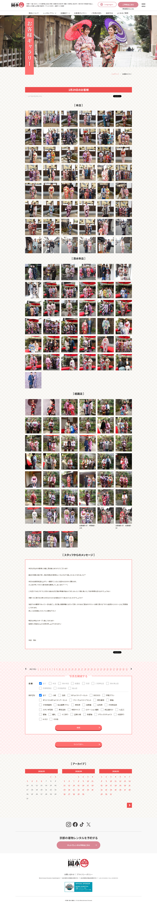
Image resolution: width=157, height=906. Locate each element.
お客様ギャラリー (80, 13)
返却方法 (109, 13)
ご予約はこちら (128, 4)
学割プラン (110, 695)
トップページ (115, 74)
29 (120, 669)
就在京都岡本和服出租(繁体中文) (89, 878)
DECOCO (96, 695)
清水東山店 (114, 683)
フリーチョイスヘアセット (82, 700)
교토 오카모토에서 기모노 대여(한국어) (108, 878)
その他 (55, 719)
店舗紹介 (64, 13)
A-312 (45, 719)
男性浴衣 (62, 710)
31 (127, 669)
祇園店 (77, 683)
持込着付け (109, 710)
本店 (54, 683)
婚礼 (54, 714)
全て (44, 683)
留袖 (44, 714)
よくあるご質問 (122, 13)
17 (82, 669)
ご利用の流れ (96, 13)
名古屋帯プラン (63, 705)
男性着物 (100, 700)
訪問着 (88, 705)
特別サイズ (76, 710)
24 (104, 669)
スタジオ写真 (48, 710)
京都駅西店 (47, 688)
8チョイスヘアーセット (79, 695)
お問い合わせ (69, 874)
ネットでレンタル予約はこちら (78, 845)
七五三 (121, 710)
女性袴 (99, 705)
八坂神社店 (99, 683)
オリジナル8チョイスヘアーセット (55, 700)
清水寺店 (65, 683)
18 (85, 669)
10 (60, 669)
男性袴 (77, 705)
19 (88, 669)
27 (114, 669)
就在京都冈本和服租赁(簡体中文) (70, 878)
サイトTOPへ (78, 744)
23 (101, 669)
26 (111, 669)
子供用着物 (47, 705)
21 (95, 669)
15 (75, 669)
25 (107, 669)
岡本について (34, 13)
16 (79, 669)
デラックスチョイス (105, 714)
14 (72, 669)
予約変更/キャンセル (128, 9)
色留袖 (89, 714)
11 (63, 669)
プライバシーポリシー (85, 874)
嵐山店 (74, 688)
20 (91, 669)
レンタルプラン (48, 13)
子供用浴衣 (112, 705)
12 (66, 669)
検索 (78, 728)
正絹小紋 (77, 714)
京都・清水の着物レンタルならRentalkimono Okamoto (79, 901)
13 (69, 669)
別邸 (87, 683)
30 (123, 669)
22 (98, 669)
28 (117, 669)
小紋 (54, 695)
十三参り (65, 714)
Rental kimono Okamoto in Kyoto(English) (49, 878)
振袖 (111, 700)
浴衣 (63, 695)
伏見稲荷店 (61, 688)
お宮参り (121, 714)
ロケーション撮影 (92, 710)
